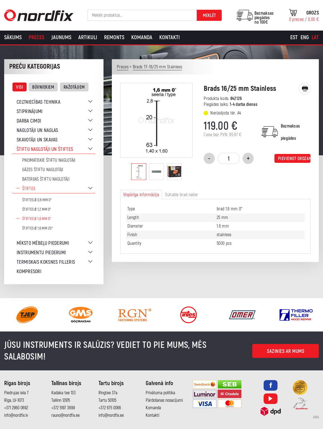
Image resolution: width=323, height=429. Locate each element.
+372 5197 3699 (63, 408)
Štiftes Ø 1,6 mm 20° (37, 228)
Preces (36, 37)
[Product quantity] (229, 158)
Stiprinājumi (30, 111)
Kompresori (29, 271)
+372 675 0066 (110, 408)
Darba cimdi (29, 121)
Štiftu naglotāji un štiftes (45, 149)
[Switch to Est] (294, 37)
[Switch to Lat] (315, 37)
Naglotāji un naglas (37, 130)
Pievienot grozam (294, 158)
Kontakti (169, 37)
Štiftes (28, 188)
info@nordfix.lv (16, 415)
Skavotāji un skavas (37, 140)
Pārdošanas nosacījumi (164, 400)
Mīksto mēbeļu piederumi (43, 243)
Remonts (114, 37)
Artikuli (87, 37)
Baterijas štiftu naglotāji (45, 179)
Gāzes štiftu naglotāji (42, 170)
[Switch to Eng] (305, 37)
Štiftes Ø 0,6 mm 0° (37, 200)
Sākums (13, 37)
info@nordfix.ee (111, 415)
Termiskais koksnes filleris (46, 262)
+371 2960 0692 (16, 408)
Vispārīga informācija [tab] (141, 195)
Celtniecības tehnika (38, 102)
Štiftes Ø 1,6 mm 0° (36, 218)
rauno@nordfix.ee (65, 415)
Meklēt (209, 15)
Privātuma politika (160, 393)
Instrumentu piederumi (41, 253)
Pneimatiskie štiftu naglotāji (48, 160)
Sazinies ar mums (285, 351)
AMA (316, 417)
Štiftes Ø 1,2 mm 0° (36, 209)
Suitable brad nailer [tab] (181, 195)
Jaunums (61, 37)
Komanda (141, 37)
